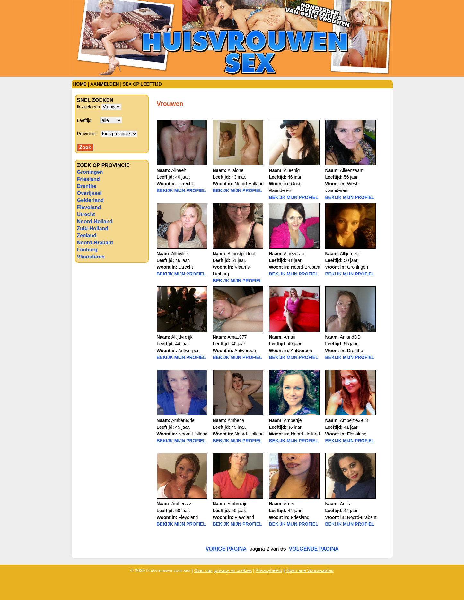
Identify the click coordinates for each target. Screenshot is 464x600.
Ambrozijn (237, 503)
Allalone (235, 170)
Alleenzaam (351, 170)
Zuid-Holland (93, 228)
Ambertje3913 (354, 420)
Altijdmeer (350, 253)
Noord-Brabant (95, 242)
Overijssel (89, 193)
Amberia (235, 420)
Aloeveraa (294, 253)
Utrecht (86, 214)
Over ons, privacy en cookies (223, 570)
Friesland (88, 179)
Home (80, 84)
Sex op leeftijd (142, 84)
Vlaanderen (91, 256)
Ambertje (293, 420)
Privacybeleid (269, 570)
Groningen (90, 172)
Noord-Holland (95, 221)
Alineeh (178, 170)
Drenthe (86, 186)
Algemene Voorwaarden (310, 570)
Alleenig (292, 170)
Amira (346, 503)
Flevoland (89, 207)
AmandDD (350, 337)
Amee (289, 503)
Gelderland (90, 200)
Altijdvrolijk (181, 337)
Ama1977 (237, 337)
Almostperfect (241, 253)
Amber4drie (182, 420)
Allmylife (179, 253)
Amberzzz (181, 503)
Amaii (289, 337)
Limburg (87, 249)
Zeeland (86, 235)
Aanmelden (104, 84)
